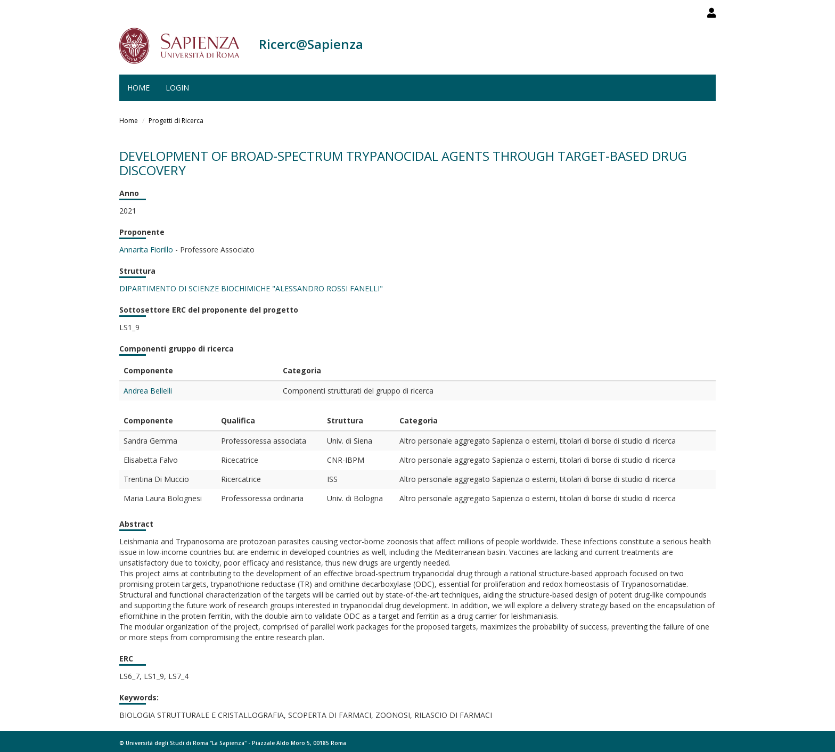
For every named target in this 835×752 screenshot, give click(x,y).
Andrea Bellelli (148, 391)
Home (138, 88)
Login (177, 88)
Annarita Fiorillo (146, 249)
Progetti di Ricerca (176, 120)
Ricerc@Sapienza (311, 44)
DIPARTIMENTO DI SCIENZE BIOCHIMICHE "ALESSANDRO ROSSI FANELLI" (251, 288)
